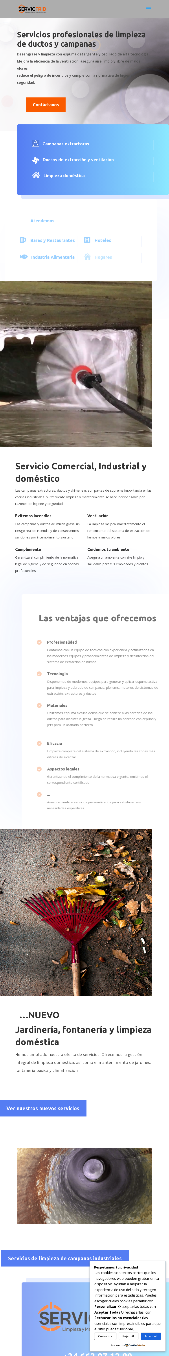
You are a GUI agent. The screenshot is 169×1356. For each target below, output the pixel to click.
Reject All (128, 1336)
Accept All (151, 1336)
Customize (105, 1336)
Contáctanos (46, 104)
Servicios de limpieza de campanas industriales (65, 1258)
